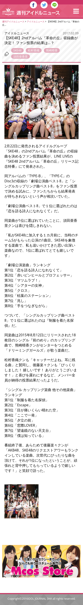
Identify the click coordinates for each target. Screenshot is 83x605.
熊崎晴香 (52, 50)
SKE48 (17, 50)
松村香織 (33, 50)
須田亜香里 (20, 56)
